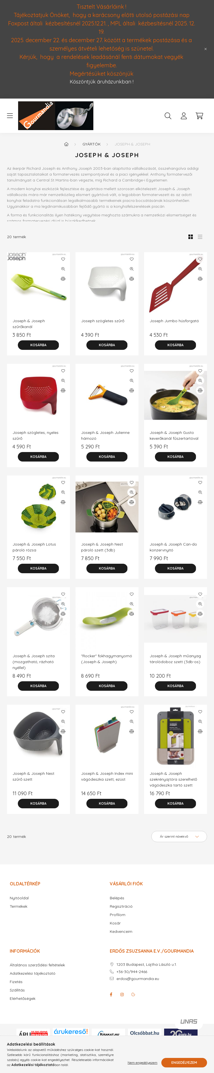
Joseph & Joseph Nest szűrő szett (33, 776)
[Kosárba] (38, 345)
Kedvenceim (121, 931)
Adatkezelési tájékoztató (32, 973)
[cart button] (199, 115)
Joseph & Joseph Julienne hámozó (105, 435)
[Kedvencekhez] (63, 259)
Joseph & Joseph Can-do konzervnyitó (173, 547)
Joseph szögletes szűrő (102, 320)
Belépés (117, 898)
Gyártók (91, 144)
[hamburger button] (9, 115)
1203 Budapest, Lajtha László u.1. (146, 964)
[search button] (168, 115)
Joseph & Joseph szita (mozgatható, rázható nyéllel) (34, 661)
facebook (110, 994)
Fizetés (16, 981)
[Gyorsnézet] (63, 269)
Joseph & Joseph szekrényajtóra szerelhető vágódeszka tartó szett (173, 779)
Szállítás (17, 990)
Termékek (18, 906)
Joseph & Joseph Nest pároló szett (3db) (102, 547)
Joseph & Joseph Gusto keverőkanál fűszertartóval (174, 435)
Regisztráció (121, 906)
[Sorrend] (179, 836)
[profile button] (183, 115)
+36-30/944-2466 (131, 971)
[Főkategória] (66, 144)
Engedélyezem (184, 1062)
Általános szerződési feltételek (37, 965)
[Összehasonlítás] (63, 278)
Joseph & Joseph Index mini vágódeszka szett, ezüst (107, 776)
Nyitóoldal (19, 898)
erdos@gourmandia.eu (137, 978)
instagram (122, 994)
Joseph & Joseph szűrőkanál (29, 323)
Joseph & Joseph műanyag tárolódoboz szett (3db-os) (175, 658)
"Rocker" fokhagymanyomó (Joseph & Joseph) (106, 658)
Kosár (115, 923)
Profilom (117, 914)
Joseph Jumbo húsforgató (174, 320)
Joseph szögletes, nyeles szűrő (36, 435)
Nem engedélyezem (142, 1062)
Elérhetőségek (22, 998)
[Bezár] (205, 49)
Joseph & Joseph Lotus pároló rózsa (34, 547)
